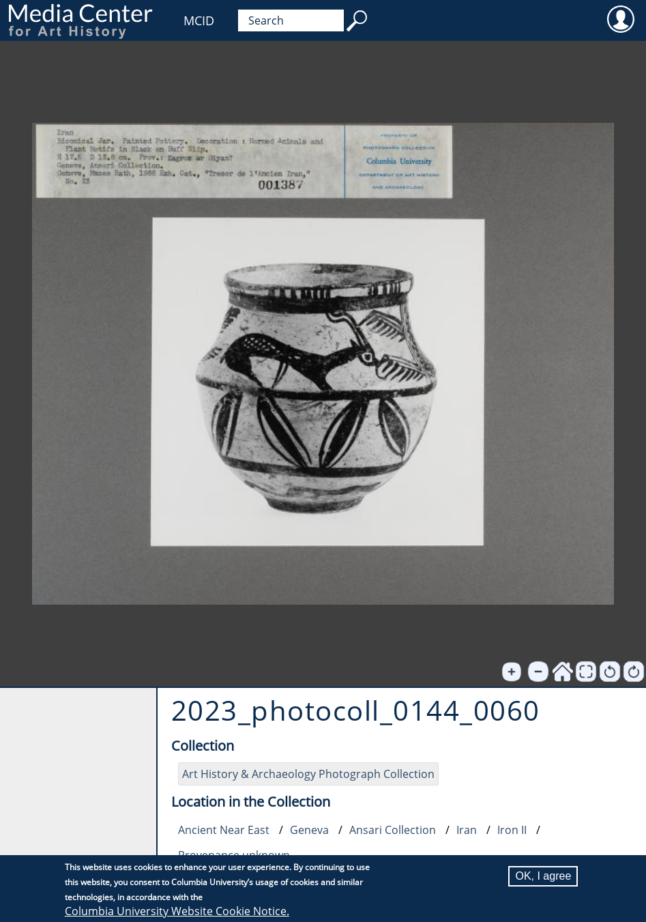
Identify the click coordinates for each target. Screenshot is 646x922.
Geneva (309, 829)
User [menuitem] (620, 18)
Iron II (512, 829)
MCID (198, 20)
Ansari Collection (392, 829)
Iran (466, 829)
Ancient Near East (223, 829)
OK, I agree (543, 876)
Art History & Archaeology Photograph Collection (308, 773)
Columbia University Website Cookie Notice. (177, 911)
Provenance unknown (234, 855)
